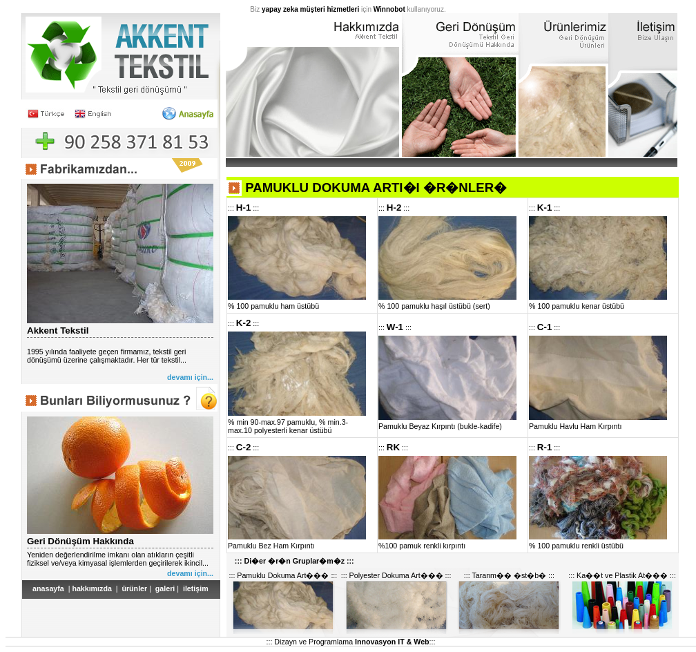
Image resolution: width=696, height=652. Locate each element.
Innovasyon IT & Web (392, 641)
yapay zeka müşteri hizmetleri (310, 9)
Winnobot (389, 9)
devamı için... (190, 377)
